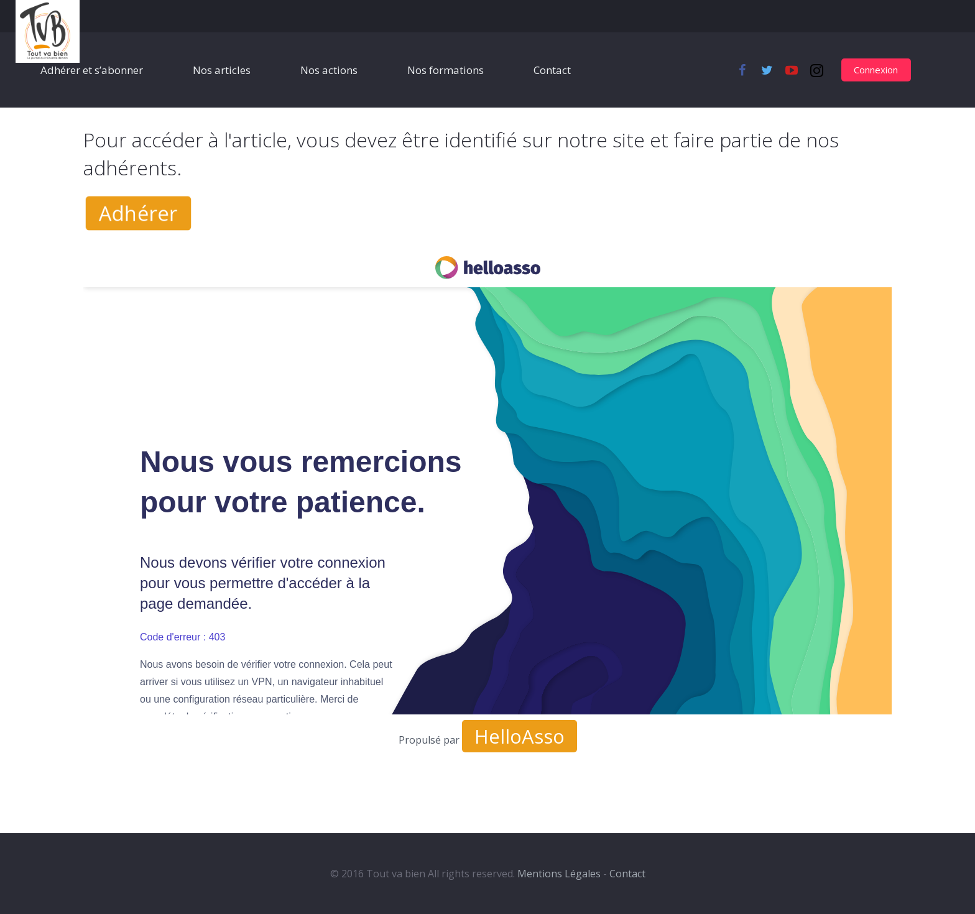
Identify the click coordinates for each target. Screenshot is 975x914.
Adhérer (138, 213)
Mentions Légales (559, 873)
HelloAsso (519, 736)
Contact (627, 873)
